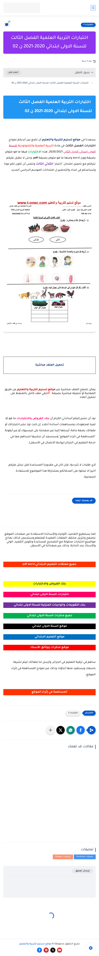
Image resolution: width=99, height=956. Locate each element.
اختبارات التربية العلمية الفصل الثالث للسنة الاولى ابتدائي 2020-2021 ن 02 (50, 83)
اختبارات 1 (88, 25)
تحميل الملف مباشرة (49, 365)
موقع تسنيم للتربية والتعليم (35, 944)
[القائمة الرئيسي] (93, 7)
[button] (80, 730)
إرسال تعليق (82, 871)
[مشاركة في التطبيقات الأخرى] (50, 730)
